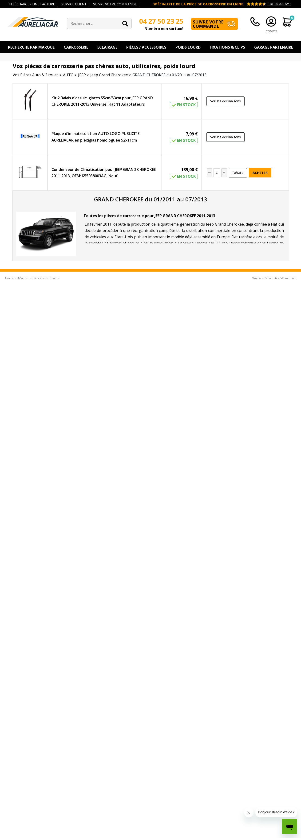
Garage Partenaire (273, 47)
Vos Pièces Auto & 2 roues (36, 74)
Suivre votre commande (208, 24)
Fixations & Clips (227, 47)
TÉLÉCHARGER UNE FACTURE (32, 4)
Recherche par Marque (31, 47)
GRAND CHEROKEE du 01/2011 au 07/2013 (169, 74)
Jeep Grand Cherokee (109, 74)
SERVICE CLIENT (74, 4)
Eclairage (107, 47)
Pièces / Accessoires (146, 47)
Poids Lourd (188, 47)
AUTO (68, 74)
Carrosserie (76, 47)
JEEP (82, 74)
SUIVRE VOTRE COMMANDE (115, 4)
